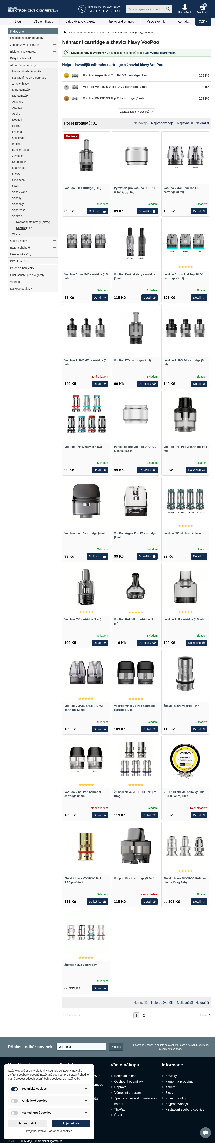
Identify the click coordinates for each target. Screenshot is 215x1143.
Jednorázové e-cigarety (25, 44)
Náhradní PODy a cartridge (29, 77)
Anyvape (17, 101)
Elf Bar (16, 125)
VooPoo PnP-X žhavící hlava (83, 446)
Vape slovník (156, 21)
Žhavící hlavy (20, 83)
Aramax (17, 107)
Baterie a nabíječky (22, 268)
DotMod (17, 119)
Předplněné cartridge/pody (26, 37)
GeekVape (18, 137)
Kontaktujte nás (125, 1076)
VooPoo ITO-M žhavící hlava (182, 533)
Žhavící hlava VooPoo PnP (81, 964)
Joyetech (17, 155)
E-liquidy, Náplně (20, 58)
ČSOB (118, 1115)
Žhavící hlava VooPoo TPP (181, 705)
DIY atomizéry (19, 261)
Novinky (171, 1076)
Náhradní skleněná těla (26, 71)
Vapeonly (18, 204)
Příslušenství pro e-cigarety (27, 275)
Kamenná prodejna (179, 1081)
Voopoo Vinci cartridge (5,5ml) (134, 878)
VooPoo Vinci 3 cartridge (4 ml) (85, 533)
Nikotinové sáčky (20, 254)
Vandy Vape (19, 192)
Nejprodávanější (177, 1104)
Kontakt (182, 21)
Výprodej (15, 281)
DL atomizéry (20, 95)
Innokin (16, 143)
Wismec (17, 234)
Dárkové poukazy (21, 288)
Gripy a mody (18, 240)
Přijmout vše (71, 1123)
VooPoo (17, 216)
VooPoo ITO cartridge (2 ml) (82, 188)
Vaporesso (18, 210)
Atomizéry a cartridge (23, 65)
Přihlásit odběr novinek (30, 1047)
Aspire (16, 113)
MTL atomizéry (21, 89)
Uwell (15, 186)
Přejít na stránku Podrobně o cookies (49, 1131)
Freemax (17, 131)
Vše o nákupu (43, 21)
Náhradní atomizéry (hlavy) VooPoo (33, 222)
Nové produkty (175, 1098)
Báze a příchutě (20, 247)
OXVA (16, 174)
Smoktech (18, 180)
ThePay (119, 1109)
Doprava (120, 1087)
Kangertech (19, 161)
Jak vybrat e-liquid (121, 21)
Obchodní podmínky (128, 1081)
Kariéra (170, 1087)
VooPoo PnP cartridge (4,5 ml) (184, 619)
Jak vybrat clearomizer (160, 52)
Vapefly (16, 198)
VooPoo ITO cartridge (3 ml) (132, 360)
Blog (18, 21)
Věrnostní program (127, 1092)
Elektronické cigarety (23, 51)
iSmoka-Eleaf (20, 149)
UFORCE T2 (24, 228)
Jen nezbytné (27, 1123)
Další (204, 1015)
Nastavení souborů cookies (184, 1109)
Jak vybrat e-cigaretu (81, 21)
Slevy (169, 1092)
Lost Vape (18, 167)
